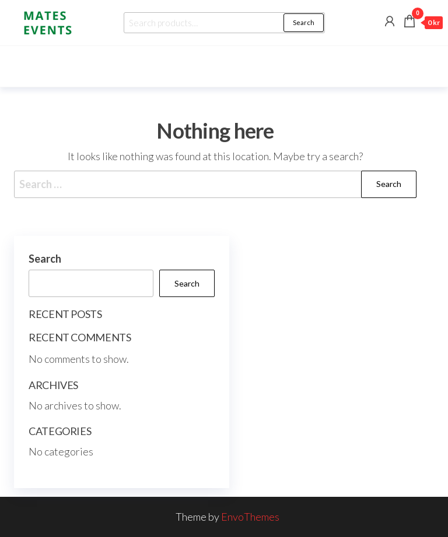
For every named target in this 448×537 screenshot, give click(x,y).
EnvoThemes (250, 516)
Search (303, 22)
